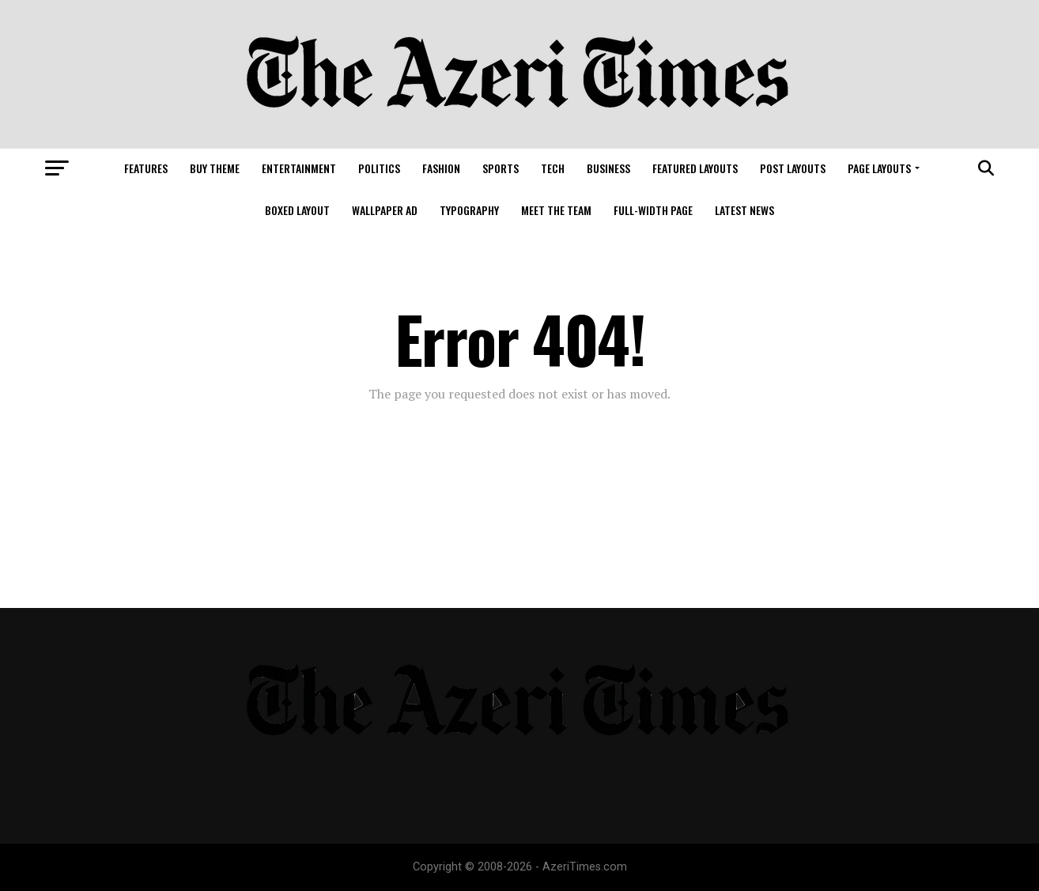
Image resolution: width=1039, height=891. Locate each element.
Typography (469, 210)
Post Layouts (793, 168)
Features (146, 168)
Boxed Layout (297, 210)
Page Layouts (879, 168)
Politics (379, 168)
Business (608, 168)
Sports (500, 168)
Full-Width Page (653, 210)
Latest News (744, 210)
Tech (553, 168)
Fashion (441, 168)
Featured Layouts (695, 168)
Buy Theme (215, 168)
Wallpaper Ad (384, 210)
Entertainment (299, 168)
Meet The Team (556, 210)
